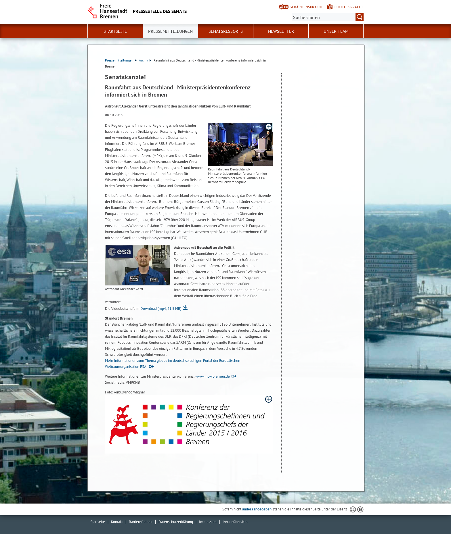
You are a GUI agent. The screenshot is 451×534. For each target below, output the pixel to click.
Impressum (208, 521)
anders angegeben (257, 509)
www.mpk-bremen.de (212, 376)
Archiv (145, 60)
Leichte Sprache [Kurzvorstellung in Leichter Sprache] (349, 7)
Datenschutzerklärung (175, 521)
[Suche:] (328, 17)
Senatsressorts (226, 31)
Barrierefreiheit (140, 521)
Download (160, 308)
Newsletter (281, 31)
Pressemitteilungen (121, 60)
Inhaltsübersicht (235, 521)
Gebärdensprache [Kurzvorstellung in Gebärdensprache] (306, 7)
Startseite (115, 31)
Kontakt (117, 521)
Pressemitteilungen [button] (170, 31)
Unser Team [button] (336, 31)
